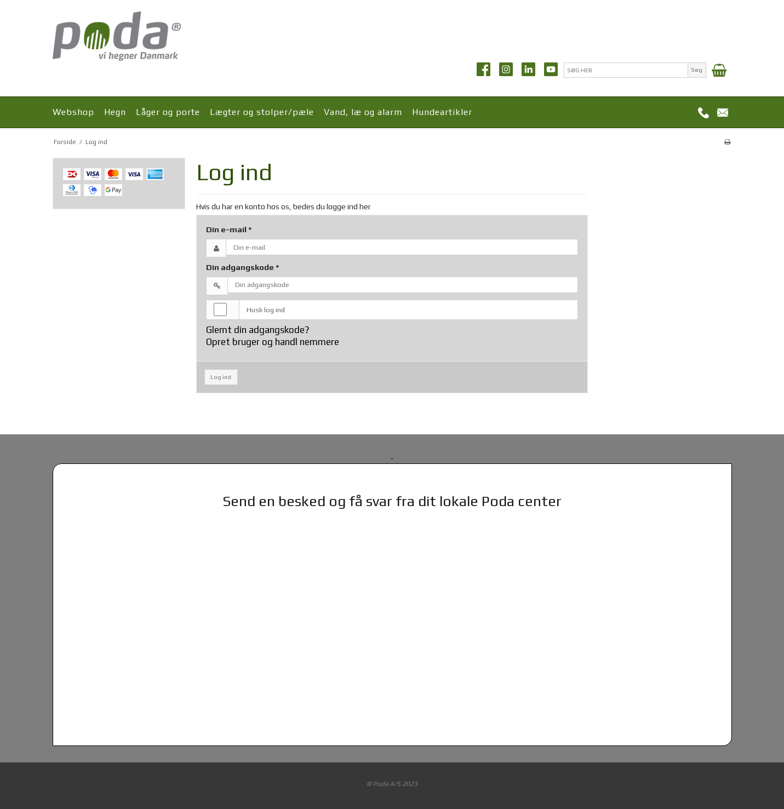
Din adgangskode (242, 267)
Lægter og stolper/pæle (262, 112)
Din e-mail (229, 229)
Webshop (73, 112)
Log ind (220, 377)
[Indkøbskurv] (719, 70)
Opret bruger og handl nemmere (272, 341)
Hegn (115, 112)
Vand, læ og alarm (363, 112)
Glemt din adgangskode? (258, 329)
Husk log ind (266, 310)
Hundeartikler (442, 112)
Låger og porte (168, 112)
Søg (696, 69)
